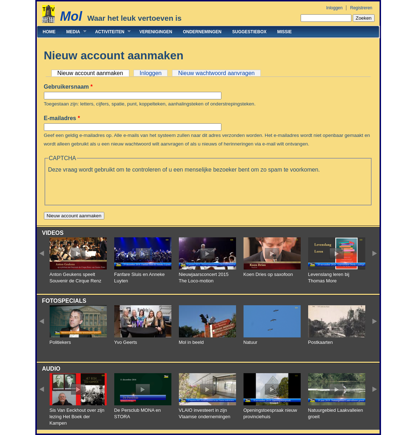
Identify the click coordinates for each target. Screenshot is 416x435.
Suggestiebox (249, 31)
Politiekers (60, 342)
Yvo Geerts (125, 342)
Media (74, 31)
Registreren (361, 7)
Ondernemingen (202, 31)
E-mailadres (62, 118)
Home (49, 31)
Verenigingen (155, 31)
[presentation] (102, 188)
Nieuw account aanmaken (93, 73)
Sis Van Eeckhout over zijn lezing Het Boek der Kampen (77, 416)
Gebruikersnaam (68, 87)
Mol (71, 16)
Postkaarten (320, 342)
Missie (284, 31)
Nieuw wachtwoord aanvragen (216, 73)
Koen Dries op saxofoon (268, 274)
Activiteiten (110, 31)
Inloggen (334, 7)
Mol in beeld (191, 342)
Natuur (250, 342)
